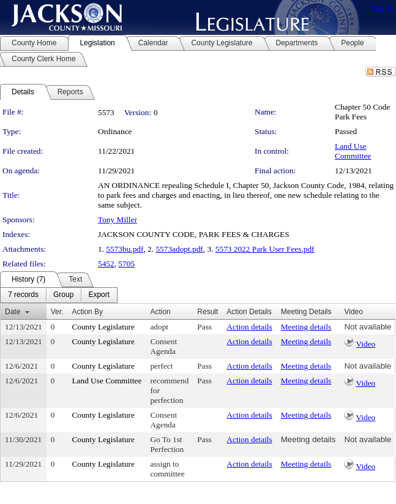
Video (366, 343)
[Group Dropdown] (63, 295)
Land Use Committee (353, 150)
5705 (126, 263)
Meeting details (306, 326)
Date (12, 311)
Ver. (57, 311)
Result (207, 311)
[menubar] (59, 295)
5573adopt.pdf (179, 249)
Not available (367, 326)
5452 (106, 263)
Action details (249, 326)
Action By (87, 311)
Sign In (381, 7)
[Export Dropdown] (99, 295)
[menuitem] (23, 295)
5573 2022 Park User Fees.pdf (265, 249)
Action (160, 311)
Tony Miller (117, 219)
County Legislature (103, 326)
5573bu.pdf (124, 249)
